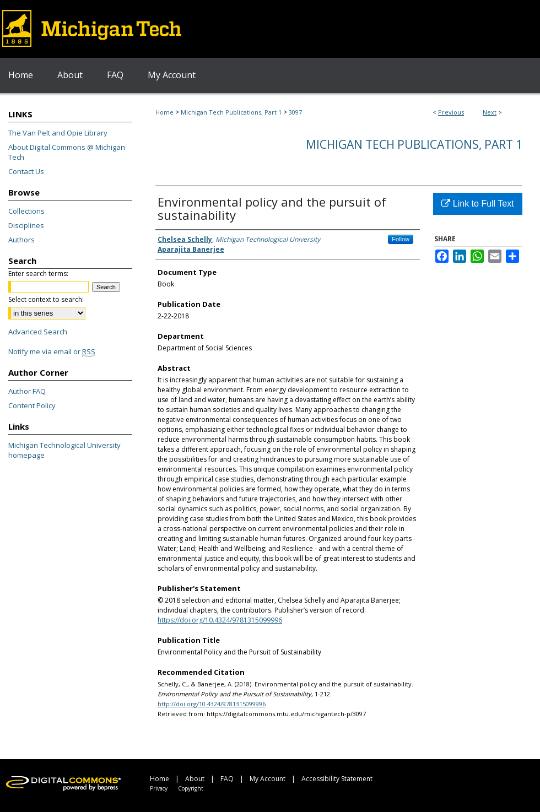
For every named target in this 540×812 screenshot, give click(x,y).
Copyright (190, 788)
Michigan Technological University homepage (64, 450)
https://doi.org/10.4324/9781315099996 (220, 620)
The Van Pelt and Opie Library (57, 133)
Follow (400, 239)
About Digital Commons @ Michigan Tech (66, 152)
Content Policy (32, 405)
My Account (267, 778)
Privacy (159, 788)
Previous (451, 112)
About (194, 778)
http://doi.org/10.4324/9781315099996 (212, 704)
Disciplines (26, 225)
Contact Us (26, 171)
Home (164, 112)
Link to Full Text (477, 203)
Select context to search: (46, 299)
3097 (295, 112)
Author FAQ (27, 391)
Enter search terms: (38, 273)
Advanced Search (37, 332)
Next (489, 112)
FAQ (227, 778)
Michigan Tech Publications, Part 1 (231, 112)
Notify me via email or (51, 351)
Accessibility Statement (336, 778)
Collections (26, 211)
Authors (21, 240)
